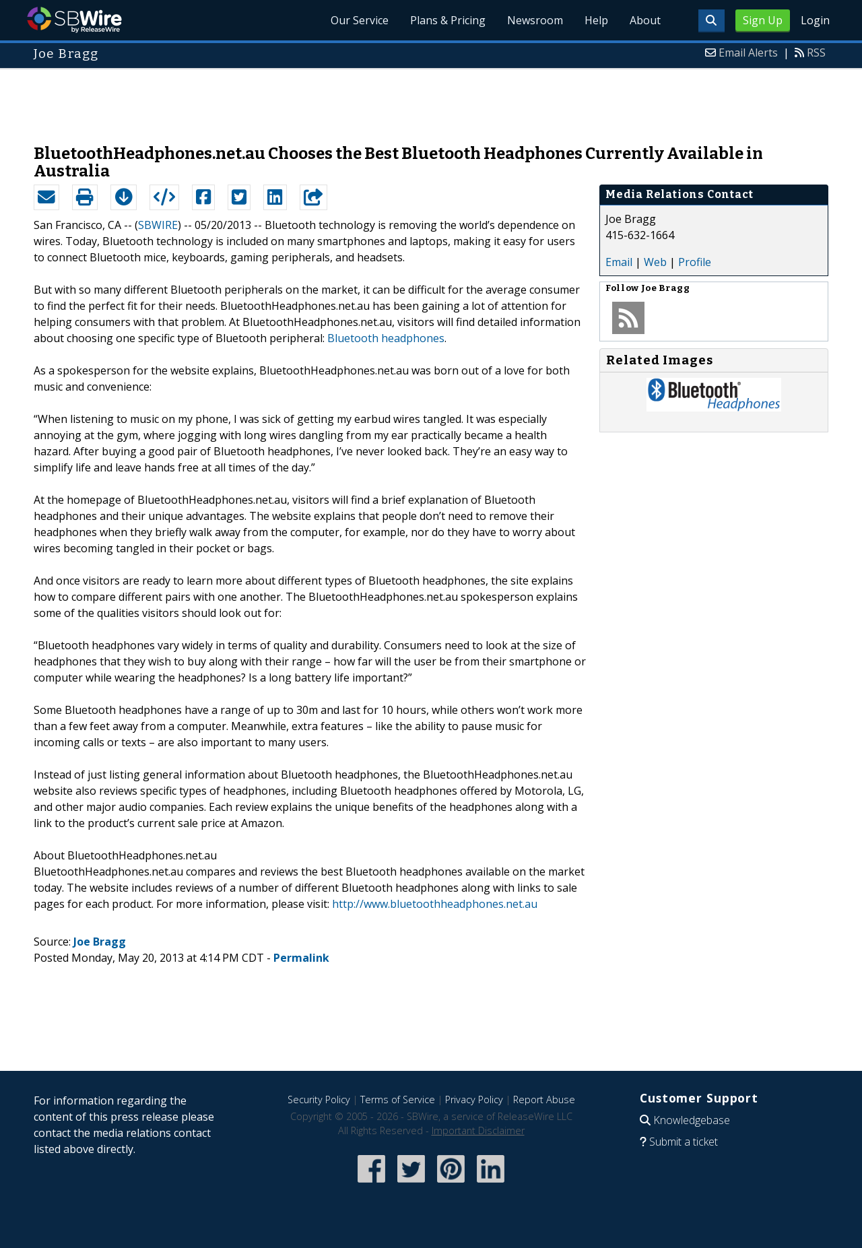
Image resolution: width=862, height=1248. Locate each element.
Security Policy (319, 1099)
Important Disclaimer (478, 1130)
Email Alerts (748, 52)
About (645, 20)
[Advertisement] (431, 99)
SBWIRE (158, 225)
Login (815, 20)
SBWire (74, 20)
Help (596, 20)
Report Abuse (544, 1099)
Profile (694, 262)
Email (618, 262)
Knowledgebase (691, 1120)
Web (655, 262)
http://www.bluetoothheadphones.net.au (434, 903)
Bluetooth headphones (385, 338)
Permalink (301, 957)
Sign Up (763, 20)
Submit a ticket (683, 1141)
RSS (816, 52)
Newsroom (535, 20)
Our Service (360, 20)
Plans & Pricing (448, 20)
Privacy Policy (474, 1099)
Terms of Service (397, 1099)
